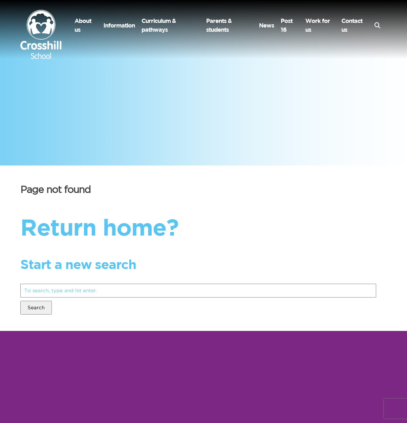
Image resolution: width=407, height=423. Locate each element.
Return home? (99, 227)
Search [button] (36, 307)
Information (119, 25)
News (266, 25)
